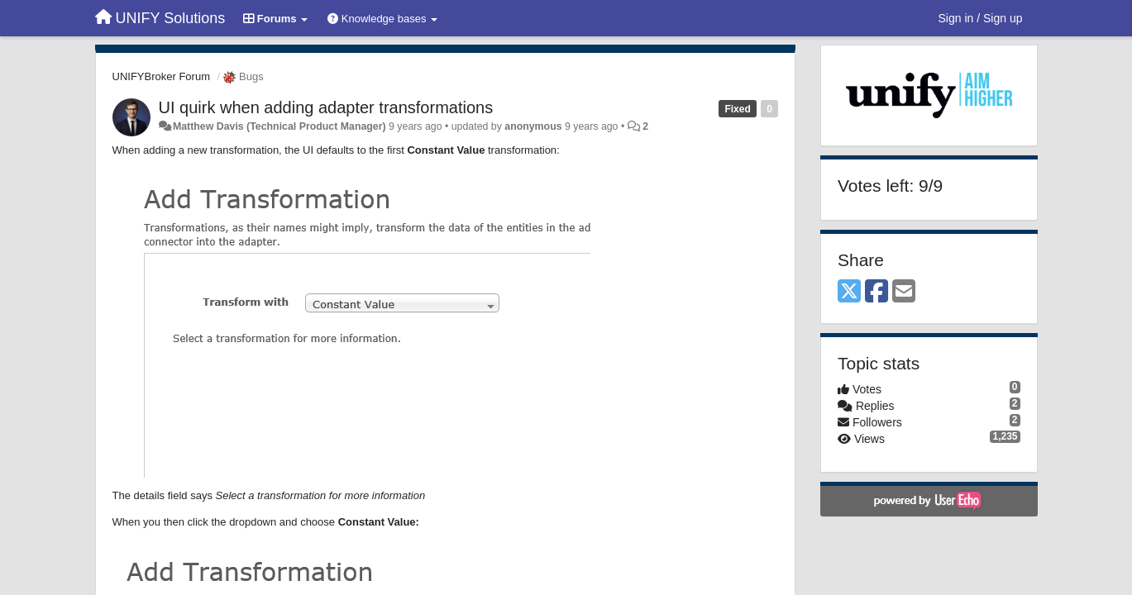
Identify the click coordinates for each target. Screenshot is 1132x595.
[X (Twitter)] (849, 292)
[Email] (903, 292)
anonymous (532, 126)
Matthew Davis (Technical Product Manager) (279, 126)
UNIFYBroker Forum (161, 76)
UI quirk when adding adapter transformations (326, 107)
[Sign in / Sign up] (980, 18)
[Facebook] (876, 292)
